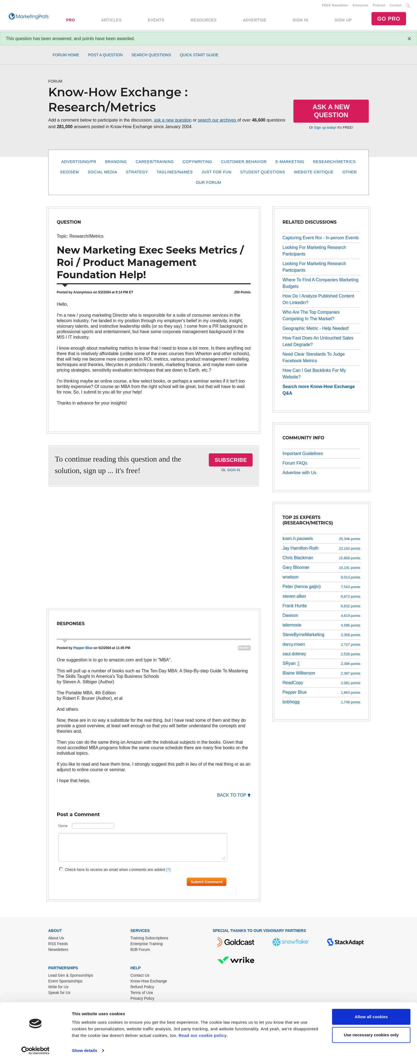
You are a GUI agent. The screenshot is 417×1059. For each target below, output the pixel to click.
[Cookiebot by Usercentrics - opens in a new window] (35, 1048)
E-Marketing (290, 163)
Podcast (379, 5)
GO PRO (388, 19)
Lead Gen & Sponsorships (70, 976)
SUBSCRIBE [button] (231, 461)
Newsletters (58, 950)
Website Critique (314, 173)
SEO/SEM (69, 173)
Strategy (137, 173)
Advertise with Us (299, 473)
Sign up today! (325, 129)
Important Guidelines (302, 454)
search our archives (217, 121)
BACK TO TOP (234, 796)
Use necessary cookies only (371, 1032)
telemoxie (291, 626)
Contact (396, 5)
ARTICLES (111, 20)
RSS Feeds (58, 945)
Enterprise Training (146, 945)
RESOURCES (204, 20)
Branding (116, 163)
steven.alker (294, 597)
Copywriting (197, 163)
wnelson (290, 578)
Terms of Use (141, 993)
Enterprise (361, 5)
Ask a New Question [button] (331, 112)
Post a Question (105, 56)
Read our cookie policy (203, 1033)
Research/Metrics (334, 163)
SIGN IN (300, 20)
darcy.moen (293, 645)
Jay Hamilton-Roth (300, 549)
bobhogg (290, 703)
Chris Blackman (297, 559)
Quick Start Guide (199, 56)
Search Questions (151, 56)
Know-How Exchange (148, 982)
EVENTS (156, 20)
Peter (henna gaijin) (301, 587)
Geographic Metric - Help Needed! (315, 329)
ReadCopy (292, 683)
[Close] (409, 39)
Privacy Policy (142, 999)
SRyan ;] (290, 664)
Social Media (102, 173)
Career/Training (155, 163)
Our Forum (208, 183)
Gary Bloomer (296, 568)
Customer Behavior (244, 163)
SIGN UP (343, 20)
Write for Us (58, 988)
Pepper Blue (83, 649)
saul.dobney (294, 655)
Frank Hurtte (294, 607)
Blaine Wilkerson (298, 674)
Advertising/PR (78, 163)
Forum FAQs (294, 464)
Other (349, 173)
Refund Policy (142, 988)
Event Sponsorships (65, 982)
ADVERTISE (254, 20)
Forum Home (66, 56)
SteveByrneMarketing (303, 635)
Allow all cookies (371, 1014)
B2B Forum (140, 950)
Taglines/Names (175, 173)
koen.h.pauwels (297, 539)
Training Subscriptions (149, 939)
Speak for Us (59, 993)
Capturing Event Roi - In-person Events (320, 239)
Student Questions (262, 173)
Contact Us (139, 976)
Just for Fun (217, 173)
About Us (56, 939)
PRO (70, 20)
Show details (84, 1048)
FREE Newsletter (335, 5)
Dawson (290, 616)
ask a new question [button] (173, 121)
